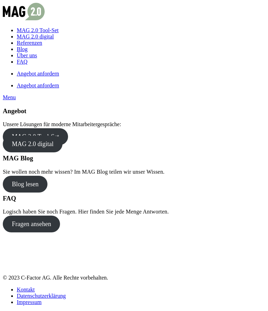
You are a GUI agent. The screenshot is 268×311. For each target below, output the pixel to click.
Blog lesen (25, 184)
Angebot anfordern (38, 74)
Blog (22, 49)
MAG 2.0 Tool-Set (38, 30)
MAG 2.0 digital (35, 36)
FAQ (22, 62)
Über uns (27, 55)
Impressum (29, 302)
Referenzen (29, 43)
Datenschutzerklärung (41, 296)
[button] (9, 97)
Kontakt (26, 289)
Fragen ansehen (31, 223)
